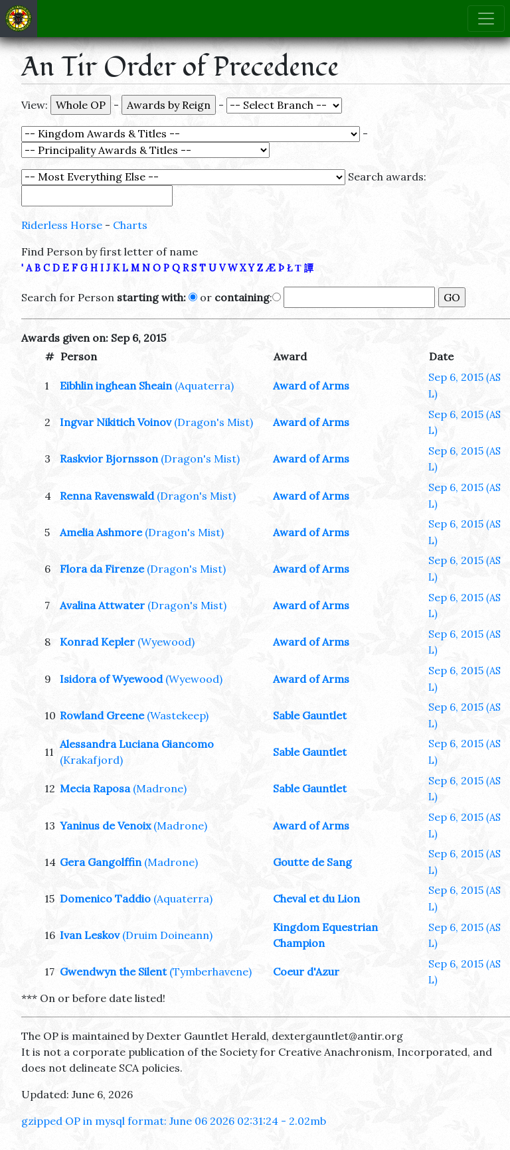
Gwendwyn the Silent (113, 971)
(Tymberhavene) (210, 971)
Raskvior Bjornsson (109, 458)
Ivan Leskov (90, 935)
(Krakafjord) (91, 759)
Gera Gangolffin (100, 862)
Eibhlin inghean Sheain (116, 385)
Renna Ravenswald (107, 495)
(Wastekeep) (178, 715)
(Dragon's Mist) (213, 422)
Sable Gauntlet (310, 715)
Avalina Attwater (102, 605)
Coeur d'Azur (306, 971)
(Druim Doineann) (167, 935)
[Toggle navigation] (486, 18)
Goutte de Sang (312, 862)
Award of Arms (311, 385)
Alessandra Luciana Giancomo (137, 744)
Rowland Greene (102, 715)
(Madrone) (160, 788)
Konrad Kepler (97, 641)
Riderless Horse (61, 225)
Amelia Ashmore (101, 532)
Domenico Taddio (105, 898)
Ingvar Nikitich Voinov (115, 422)
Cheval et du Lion (316, 898)
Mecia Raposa (95, 788)
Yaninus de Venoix (105, 825)
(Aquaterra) (204, 385)
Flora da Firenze (102, 568)
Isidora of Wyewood (111, 678)
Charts (130, 225)
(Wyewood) (166, 641)
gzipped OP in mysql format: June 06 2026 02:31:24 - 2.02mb (173, 1120)
